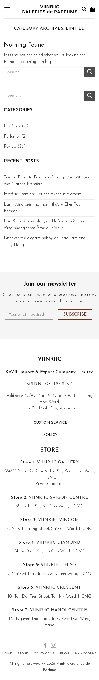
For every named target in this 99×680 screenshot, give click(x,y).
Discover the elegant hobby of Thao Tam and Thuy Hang (45, 241)
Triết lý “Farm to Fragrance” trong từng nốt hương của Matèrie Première (48, 180)
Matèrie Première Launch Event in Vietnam (43, 194)
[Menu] (7, 9)
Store (49, 450)
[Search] (84, 9)
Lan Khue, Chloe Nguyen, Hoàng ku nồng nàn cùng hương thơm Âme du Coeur (46, 224)
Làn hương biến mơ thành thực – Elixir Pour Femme (43, 207)
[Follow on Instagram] (53, 646)
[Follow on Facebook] (45, 646)
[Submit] (89, 72)
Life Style (12, 126)
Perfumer (12, 136)
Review (10, 146)
